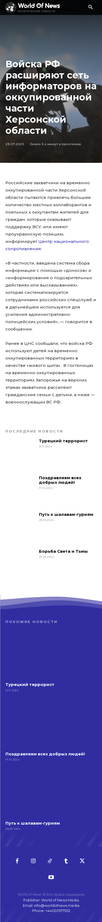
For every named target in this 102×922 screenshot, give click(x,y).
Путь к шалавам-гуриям (66, 514)
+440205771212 (57, 910)
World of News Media (60, 900)
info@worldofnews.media (56, 905)
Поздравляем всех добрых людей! (60, 480)
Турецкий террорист (64, 440)
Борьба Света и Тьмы (63, 551)
